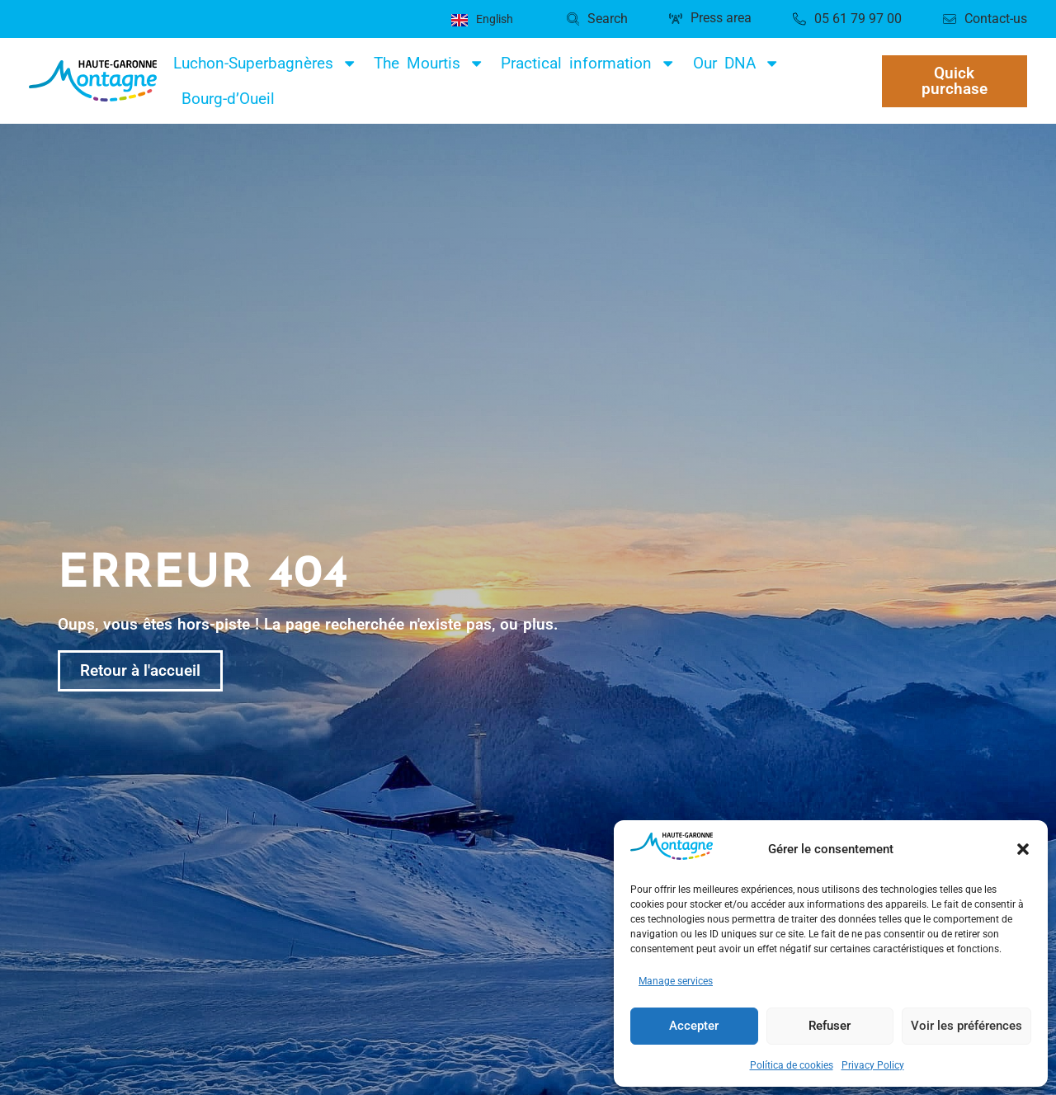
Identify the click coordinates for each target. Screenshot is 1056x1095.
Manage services (676, 981)
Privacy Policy (873, 1065)
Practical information (588, 63)
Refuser (829, 1025)
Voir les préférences (966, 1025)
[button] (1023, 849)
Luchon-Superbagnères (265, 63)
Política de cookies (791, 1065)
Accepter (694, 1025)
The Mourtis (429, 63)
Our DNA (736, 63)
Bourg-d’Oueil (228, 98)
